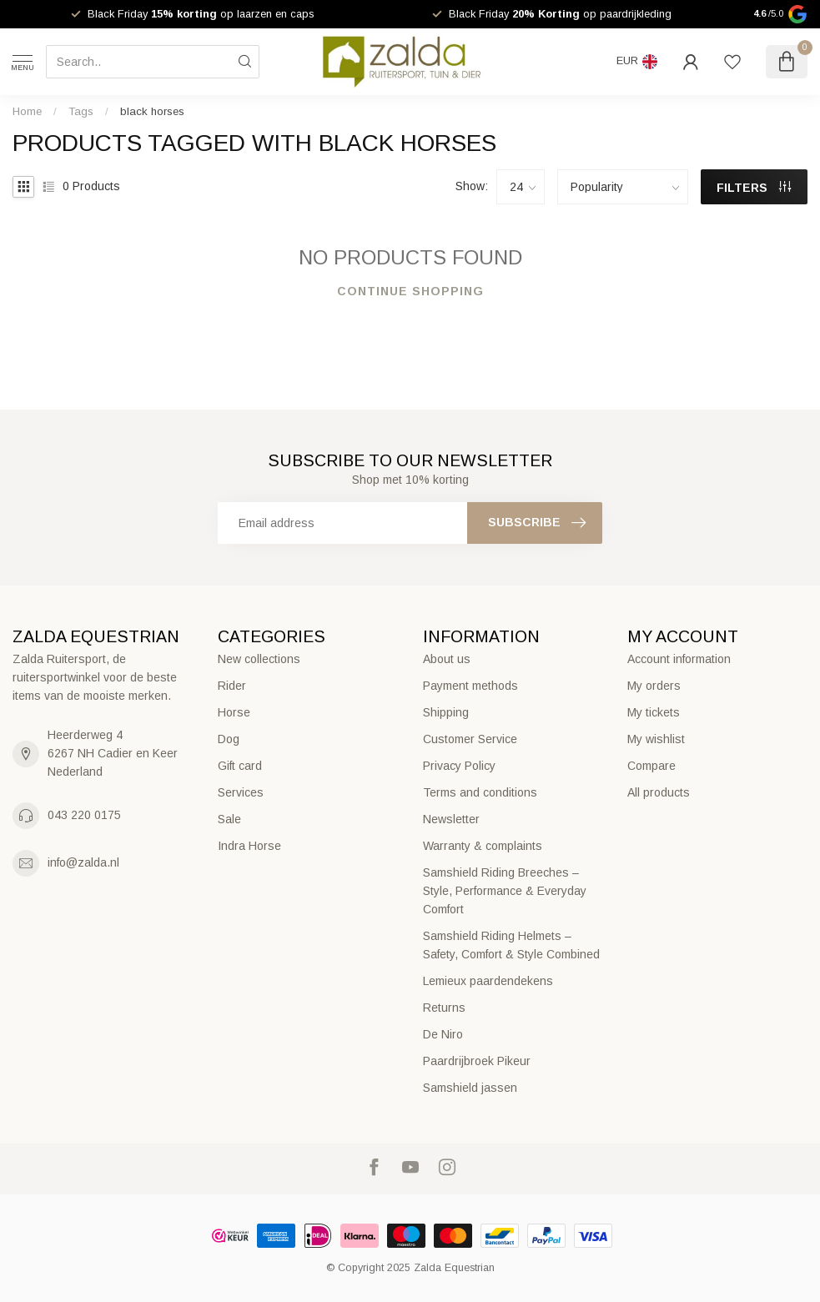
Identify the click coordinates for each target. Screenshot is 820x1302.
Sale (229, 819)
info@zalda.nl (83, 862)
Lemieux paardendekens (488, 981)
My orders (654, 685)
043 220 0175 (84, 815)
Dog (228, 739)
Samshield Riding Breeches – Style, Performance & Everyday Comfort (504, 891)
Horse (234, 712)
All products (658, 792)
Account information (679, 659)
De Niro (443, 1034)
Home (27, 111)
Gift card (240, 765)
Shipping (446, 712)
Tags (80, 111)
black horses (152, 111)
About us (446, 659)
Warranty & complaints (482, 845)
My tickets (653, 712)
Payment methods (470, 685)
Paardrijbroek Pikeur (477, 1061)
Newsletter (451, 819)
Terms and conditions (480, 792)
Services (241, 792)
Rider (232, 685)
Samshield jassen (470, 1087)
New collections (259, 659)
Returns (444, 1007)
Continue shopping (410, 291)
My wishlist (656, 739)
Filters (754, 187)
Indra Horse (249, 845)
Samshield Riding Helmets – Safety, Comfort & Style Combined (511, 945)
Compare (651, 765)
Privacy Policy (459, 765)
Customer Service (470, 739)
